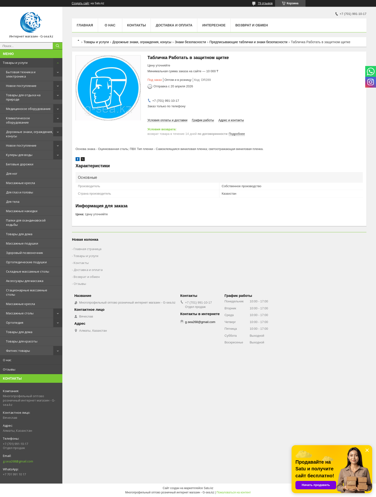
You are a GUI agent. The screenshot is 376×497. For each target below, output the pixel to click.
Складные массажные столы (27, 271)
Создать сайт (80, 3)
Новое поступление (21, 86)
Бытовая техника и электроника (20, 74)
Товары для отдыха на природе (23, 97)
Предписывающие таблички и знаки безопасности (249, 42)
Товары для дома (19, 234)
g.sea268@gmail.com (18, 461)
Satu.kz (208, 488)
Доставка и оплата (174, 25)
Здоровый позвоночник (24, 253)
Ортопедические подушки (26, 262)
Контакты (136, 25)
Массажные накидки (21, 211)
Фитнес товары (18, 350)
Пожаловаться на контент (234, 492)
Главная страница (87, 249)
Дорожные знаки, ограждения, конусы (29, 134)
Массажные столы (20, 313)
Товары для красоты (21, 341)
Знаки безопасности (190, 42)
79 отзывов (265, 3)
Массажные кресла (20, 183)
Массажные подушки (22, 243)
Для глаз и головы (19, 192)
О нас (7, 360)
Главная (85, 25)
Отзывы (9, 369)
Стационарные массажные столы (26, 292)
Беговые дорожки (19, 164)
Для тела (12, 201)
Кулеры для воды (19, 155)
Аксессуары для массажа (24, 281)
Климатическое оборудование (18, 120)
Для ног (11, 173)
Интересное (213, 25)
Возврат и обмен (251, 25)
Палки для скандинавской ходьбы (26, 222)
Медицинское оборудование (28, 109)
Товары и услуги (15, 62)
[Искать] (57, 45)
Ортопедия (14, 322)
